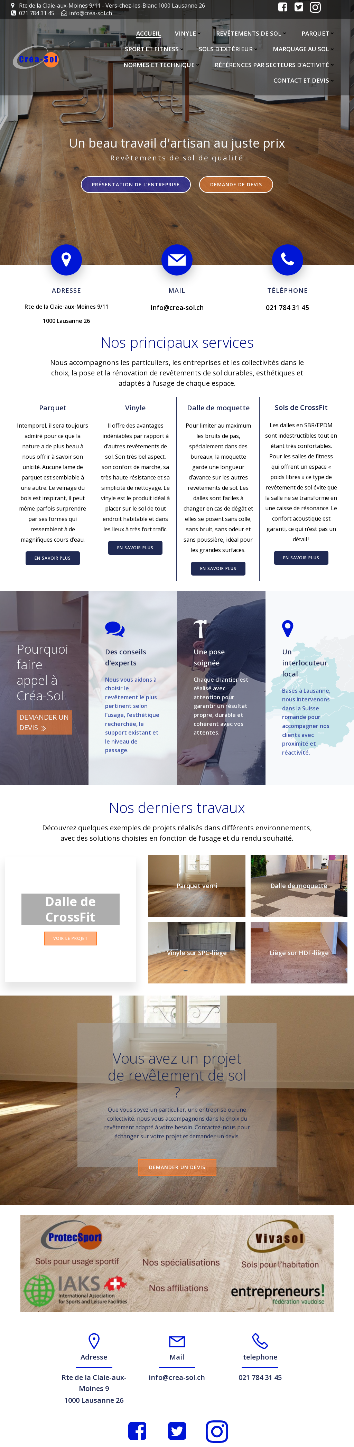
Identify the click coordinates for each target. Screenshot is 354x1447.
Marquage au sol (304, 49)
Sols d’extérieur (229, 49)
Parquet (319, 33)
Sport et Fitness (155, 49)
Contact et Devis (305, 81)
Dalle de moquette (218, 404)
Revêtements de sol (252, 33)
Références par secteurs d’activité (275, 65)
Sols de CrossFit (301, 404)
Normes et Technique (163, 65)
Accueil (149, 33)
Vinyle (189, 33)
